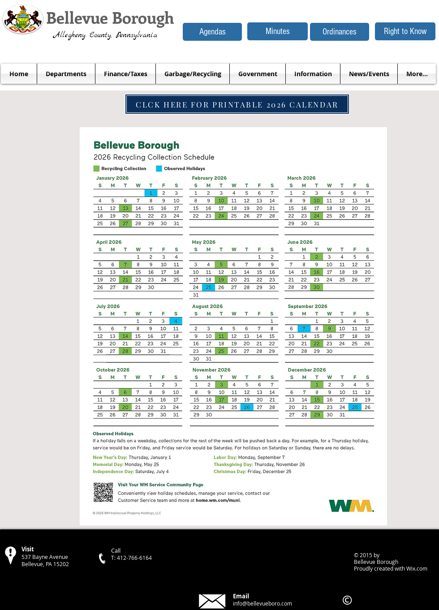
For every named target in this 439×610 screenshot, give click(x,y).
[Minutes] (277, 31)
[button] (66, 74)
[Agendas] (212, 32)
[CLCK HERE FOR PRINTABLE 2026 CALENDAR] (237, 104)
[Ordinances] (339, 32)
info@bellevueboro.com (262, 603)
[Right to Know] (405, 31)
